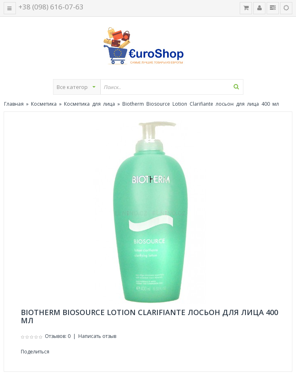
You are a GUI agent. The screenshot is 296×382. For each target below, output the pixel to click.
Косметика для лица (89, 103)
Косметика (44, 103)
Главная (14, 103)
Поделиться (35, 351)
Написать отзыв (97, 336)
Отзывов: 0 (58, 336)
